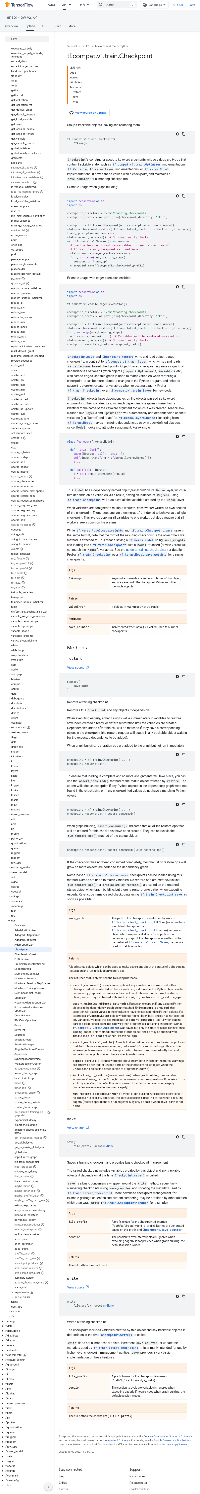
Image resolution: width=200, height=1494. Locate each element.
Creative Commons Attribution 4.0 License (168, 1393)
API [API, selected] (85, 5)
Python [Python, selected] (30, 26)
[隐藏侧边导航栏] (48, 1487)
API (88, 46)
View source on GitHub (87, 70)
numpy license (178, 1401)
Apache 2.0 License (118, 1397)
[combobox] (120, 4)
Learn (66, 5)
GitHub (181, 5)
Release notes (139, 1443)
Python (125, 46)
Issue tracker (138, 1436)
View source (76, 625)
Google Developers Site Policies (172, 1397)
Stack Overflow (139, 1449)
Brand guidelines (140, 1456)
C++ (45, 26)
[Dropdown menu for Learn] (74, 5)
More (72, 26)
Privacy (75, 1477)
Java (58, 26)
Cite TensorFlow (140, 1462)
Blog (61, 1436)
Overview (11, 26)
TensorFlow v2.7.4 (21, 17)
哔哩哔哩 (64, 1456)
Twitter (63, 1449)
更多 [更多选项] (86, 26)
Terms (63, 1477)
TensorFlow (74, 46)
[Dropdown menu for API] (92, 5)
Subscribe (152, 1485)
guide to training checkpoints (146, 507)
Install (51, 5)
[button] (26, 634)
